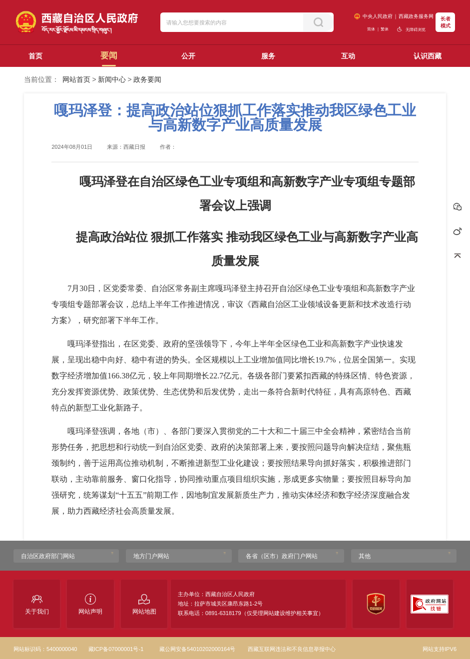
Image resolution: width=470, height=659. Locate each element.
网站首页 (76, 79)
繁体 (385, 28)
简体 (371, 28)
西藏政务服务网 (416, 16)
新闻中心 (112, 79)
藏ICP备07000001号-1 (116, 649)
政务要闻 (147, 79)
